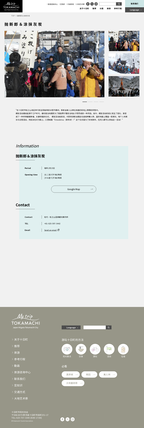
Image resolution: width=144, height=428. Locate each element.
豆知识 (62, 4)
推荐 (94, 8)
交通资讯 (71, 4)
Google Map (73, 189)
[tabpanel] (54, 64)
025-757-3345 (23, 417)
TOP (13, 16)
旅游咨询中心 (53, 4)
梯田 (88, 374)
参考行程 (118, 8)
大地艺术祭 (80, 4)
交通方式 (19, 392)
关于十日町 (84, 8)
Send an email (50, 230)
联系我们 (134, 3)
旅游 (109, 8)
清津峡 (69, 374)
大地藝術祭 (72, 383)
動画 (17, 366)
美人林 (107, 374)
